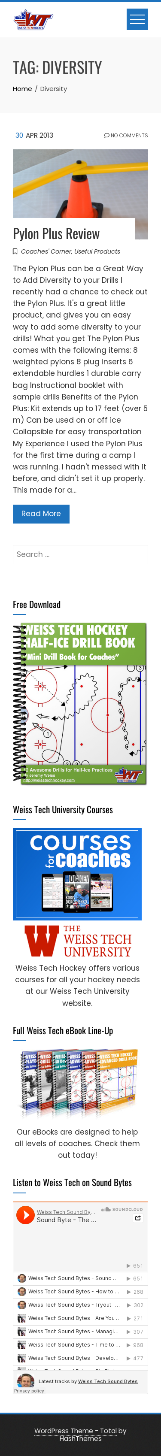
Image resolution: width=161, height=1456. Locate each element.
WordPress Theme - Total (75, 1430)
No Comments (126, 135)
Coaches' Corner (46, 251)
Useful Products (97, 251)
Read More (41, 514)
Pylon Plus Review (56, 233)
